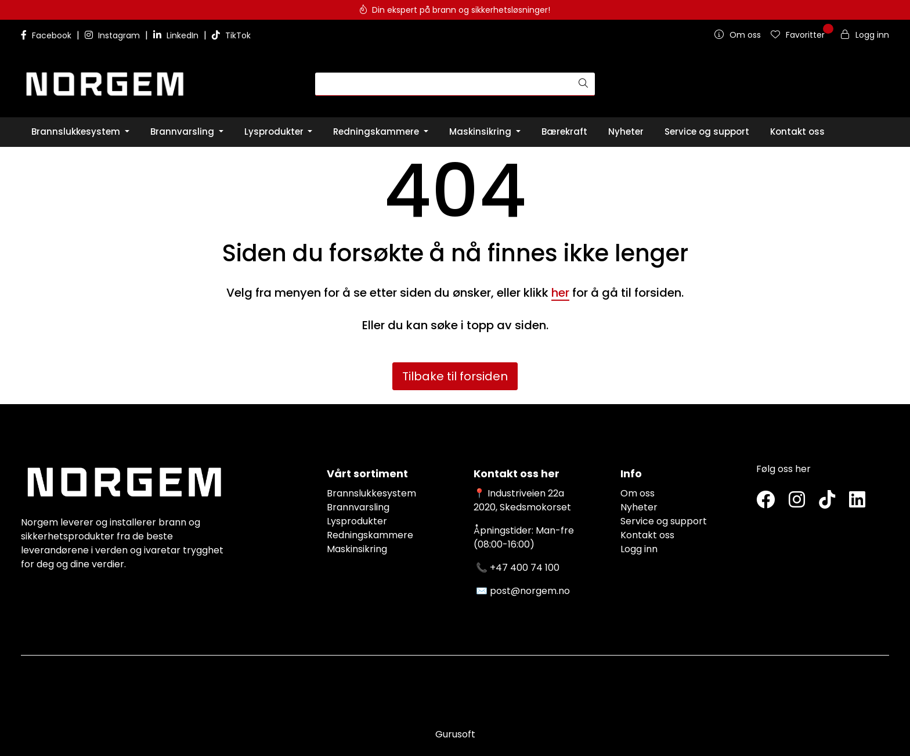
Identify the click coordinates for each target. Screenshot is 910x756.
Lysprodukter (357, 521)
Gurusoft (455, 734)
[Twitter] (765, 500)
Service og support (663, 521)
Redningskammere (370, 535)
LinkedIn (177, 35)
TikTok (231, 35)
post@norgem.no (530, 590)
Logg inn (639, 549)
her (560, 293)
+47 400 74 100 (524, 567)
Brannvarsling (358, 507)
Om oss (637, 493)
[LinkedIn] (857, 500)
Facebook (47, 35)
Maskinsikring (357, 549)
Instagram (113, 35)
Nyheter (639, 507)
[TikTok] (827, 500)
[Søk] (444, 84)
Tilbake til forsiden (455, 376)
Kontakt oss (647, 535)
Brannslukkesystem (371, 493)
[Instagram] (797, 500)
